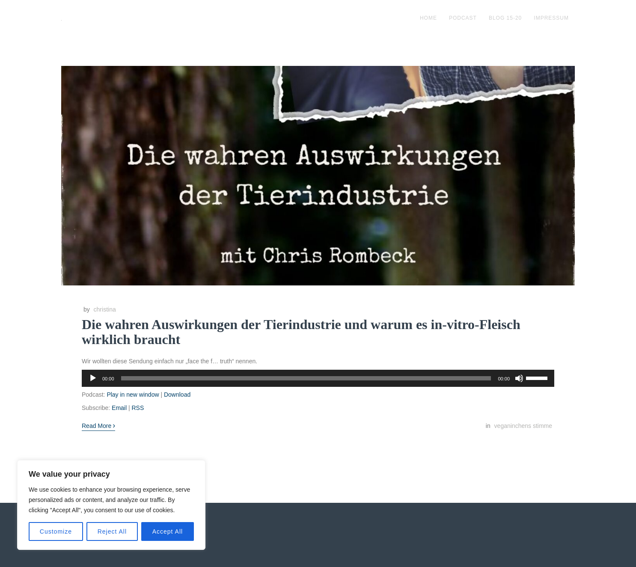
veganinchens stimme (523, 425)
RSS (137, 407)
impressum (551, 18)
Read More (98, 425)
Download (177, 394)
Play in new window (133, 394)
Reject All (112, 531)
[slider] (306, 378)
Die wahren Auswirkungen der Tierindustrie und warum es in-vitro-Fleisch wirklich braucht (301, 332)
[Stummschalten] (519, 378)
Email (119, 407)
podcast (463, 18)
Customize (56, 531)
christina (105, 309)
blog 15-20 (505, 18)
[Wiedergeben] (93, 378)
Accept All (167, 531)
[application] (318, 378)
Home (428, 18)
